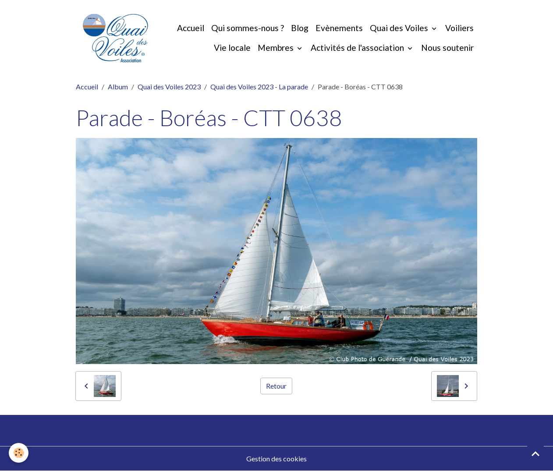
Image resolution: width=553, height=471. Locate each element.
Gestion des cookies (276, 458)
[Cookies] (18, 453)
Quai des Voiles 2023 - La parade (259, 86)
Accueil (190, 28)
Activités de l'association (358, 47)
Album (118, 86)
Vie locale (232, 47)
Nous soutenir (447, 47)
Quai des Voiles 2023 (169, 86)
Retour (276, 386)
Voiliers (459, 28)
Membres (276, 47)
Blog (299, 28)
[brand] (115, 38)
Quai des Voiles (400, 28)
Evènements (339, 28)
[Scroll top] (535, 453)
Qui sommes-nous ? (247, 28)
